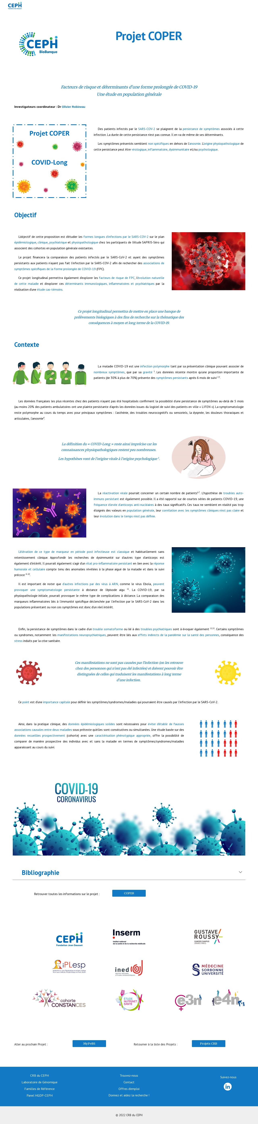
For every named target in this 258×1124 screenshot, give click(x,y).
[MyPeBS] (89, 1043)
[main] (149, 35)
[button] (240, 872)
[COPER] (129, 893)
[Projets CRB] (208, 1043)
